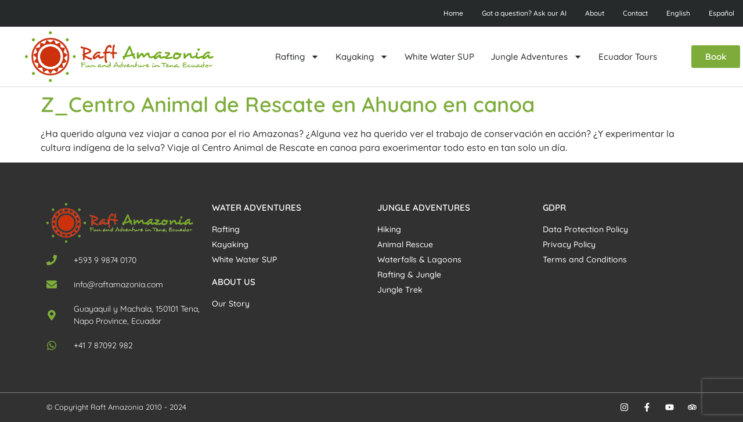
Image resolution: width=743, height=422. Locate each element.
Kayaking (362, 56)
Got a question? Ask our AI (524, 13)
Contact (635, 13)
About (594, 13)
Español (721, 13)
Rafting (297, 56)
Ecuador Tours (627, 56)
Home (453, 13)
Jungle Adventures (536, 56)
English (678, 13)
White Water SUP (439, 56)
